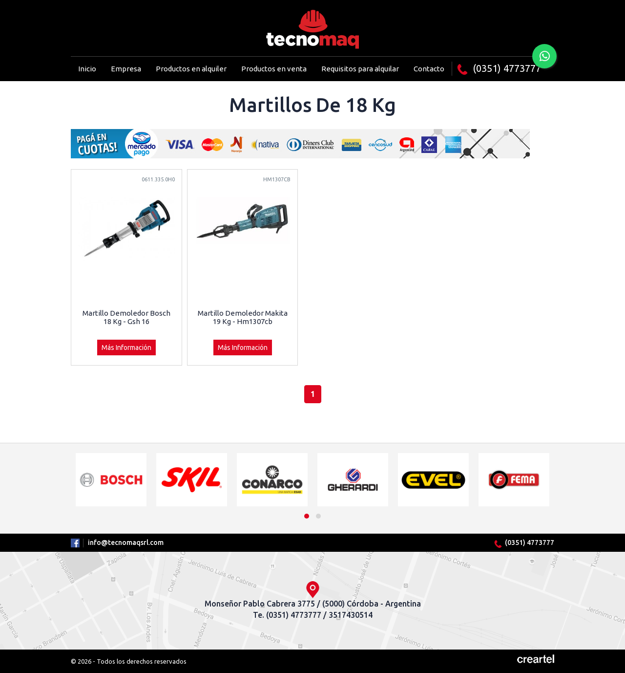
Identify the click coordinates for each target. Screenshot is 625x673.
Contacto (429, 69)
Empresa (126, 69)
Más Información (126, 347)
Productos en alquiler (191, 69)
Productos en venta (274, 69)
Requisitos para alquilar (360, 69)
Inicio (87, 69)
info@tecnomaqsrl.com (126, 542)
